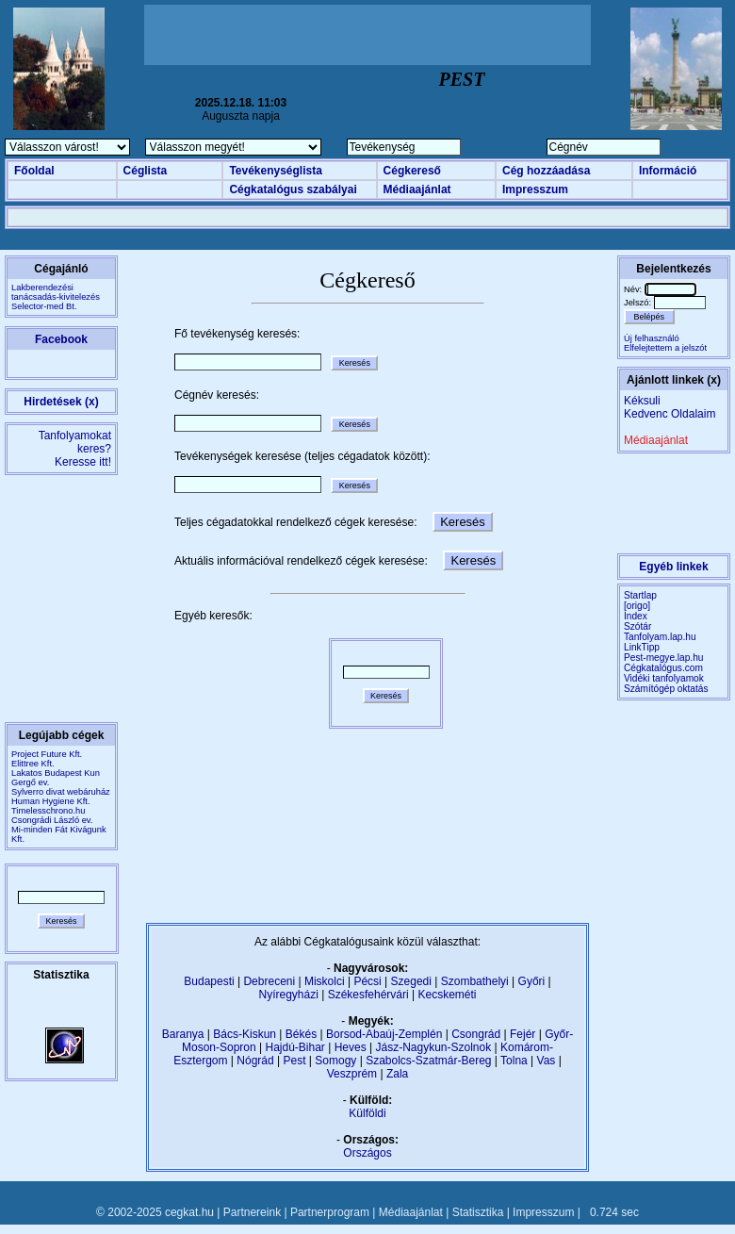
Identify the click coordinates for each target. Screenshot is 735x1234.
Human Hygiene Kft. (50, 801)
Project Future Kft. (46, 754)
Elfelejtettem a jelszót (665, 348)
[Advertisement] (367, 35)
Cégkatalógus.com (663, 668)
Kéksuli (642, 400)
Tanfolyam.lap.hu (660, 637)
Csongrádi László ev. (51, 820)
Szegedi (411, 981)
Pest (294, 1060)
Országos (367, 1153)
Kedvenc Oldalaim (669, 413)
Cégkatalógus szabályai (292, 189)
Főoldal (34, 170)
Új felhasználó (651, 338)
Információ (667, 170)
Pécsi (367, 981)
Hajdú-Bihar (295, 1047)
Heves (351, 1047)
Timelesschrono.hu (48, 810)
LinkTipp (642, 647)
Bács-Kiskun (244, 1034)
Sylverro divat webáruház (60, 792)
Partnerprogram (329, 1212)
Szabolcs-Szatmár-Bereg (428, 1060)
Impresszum (535, 189)
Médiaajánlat (417, 189)
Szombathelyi (475, 981)
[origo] (637, 606)
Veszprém (352, 1073)
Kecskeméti (446, 994)
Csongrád (475, 1034)
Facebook (61, 339)
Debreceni (269, 981)
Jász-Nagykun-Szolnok (433, 1047)
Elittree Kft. (33, 763)
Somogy (335, 1060)
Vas (546, 1060)
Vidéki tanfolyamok (664, 678)
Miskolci (324, 981)
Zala (397, 1073)
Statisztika (478, 1212)
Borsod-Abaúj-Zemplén (384, 1034)
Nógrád (255, 1060)
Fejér (522, 1034)
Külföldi (367, 1113)
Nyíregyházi (288, 994)
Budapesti (209, 981)
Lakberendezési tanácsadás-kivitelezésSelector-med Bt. (55, 297)
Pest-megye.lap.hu (663, 657)
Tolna (514, 1060)
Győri (532, 981)
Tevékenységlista (275, 170)
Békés (301, 1034)
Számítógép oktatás (666, 688)
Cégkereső (412, 170)
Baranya (183, 1034)
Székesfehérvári (368, 994)
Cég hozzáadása (546, 170)
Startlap (640, 595)
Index (635, 616)
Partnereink (252, 1212)
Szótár (637, 626)
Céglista (145, 170)
